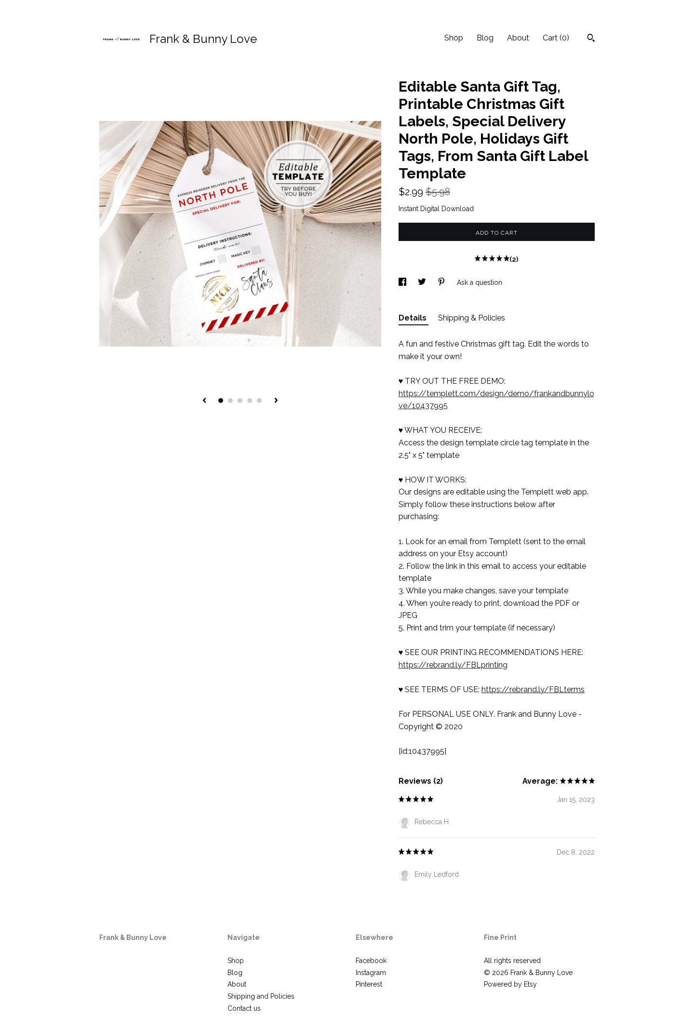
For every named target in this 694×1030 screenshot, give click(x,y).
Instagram (371, 972)
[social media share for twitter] (423, 282)
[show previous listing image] (204, 401)
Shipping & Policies (471, 317)
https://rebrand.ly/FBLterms (533, 689)
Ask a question (479, 282)
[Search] (591, 39)
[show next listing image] (276, 401)
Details (413, 317)
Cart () (556, 37)
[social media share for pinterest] (442, 282)
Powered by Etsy (510, 984)
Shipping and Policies (260, 996)
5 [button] (259, 400)
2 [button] (230, 400)
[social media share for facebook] (403, 282)
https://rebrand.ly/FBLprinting (453, 664)
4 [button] (249, 400)
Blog (485, 37)
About (518, 37)
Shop (453, 37)
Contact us (244, 1008)
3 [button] (240, 400)
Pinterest (369, 984)
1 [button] (220, 400)
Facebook (371, 960)
